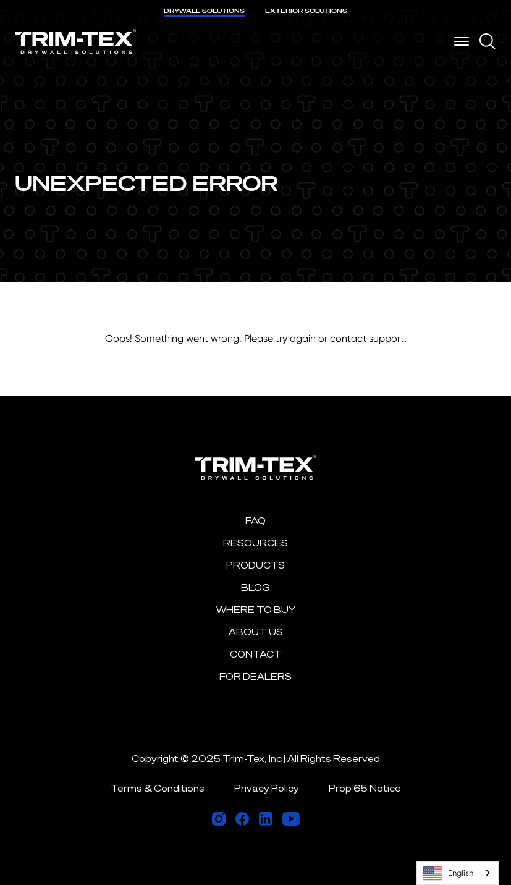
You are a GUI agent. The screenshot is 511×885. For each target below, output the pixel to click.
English (448, 873)
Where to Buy (255, 609)
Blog (255, 587)
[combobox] (457, 873)
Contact (256, 654)
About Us (256, 632)
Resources (255, 543)
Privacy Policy (266, 788)
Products (255, 565)
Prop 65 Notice (365, 788)
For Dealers (255, 676)
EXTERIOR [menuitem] (306, 10)
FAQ (255, 520)
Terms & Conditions (158, 788)
